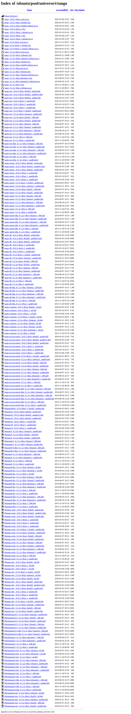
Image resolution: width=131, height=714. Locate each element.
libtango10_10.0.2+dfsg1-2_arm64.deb (20, 422)
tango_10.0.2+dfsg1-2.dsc (14, 29)
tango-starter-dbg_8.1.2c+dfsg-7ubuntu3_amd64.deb (25, 219)
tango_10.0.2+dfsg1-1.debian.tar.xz (18, 39)
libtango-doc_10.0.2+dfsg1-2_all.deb (19, 565)
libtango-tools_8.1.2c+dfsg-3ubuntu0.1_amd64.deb (25, 552)
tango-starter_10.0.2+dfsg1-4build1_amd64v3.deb (24, 166)
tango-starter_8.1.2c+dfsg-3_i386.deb (19, 209)
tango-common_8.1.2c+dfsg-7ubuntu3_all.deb (23, 327)
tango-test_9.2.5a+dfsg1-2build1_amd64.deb (22, 121)
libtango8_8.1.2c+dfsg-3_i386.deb (18, 461)
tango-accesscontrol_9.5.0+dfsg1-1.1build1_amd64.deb (26, 356)
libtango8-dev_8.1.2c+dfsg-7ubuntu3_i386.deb (23, 477)
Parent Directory (11, 16)
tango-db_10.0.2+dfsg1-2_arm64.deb (19, 245)
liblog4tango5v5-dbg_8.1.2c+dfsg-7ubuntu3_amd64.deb (27, 634)
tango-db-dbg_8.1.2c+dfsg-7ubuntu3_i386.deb (23, 287)
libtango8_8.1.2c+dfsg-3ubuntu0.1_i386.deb (22, 454)
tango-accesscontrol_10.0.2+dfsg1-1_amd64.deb (24, 353)
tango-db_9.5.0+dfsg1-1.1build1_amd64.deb (22, 255)
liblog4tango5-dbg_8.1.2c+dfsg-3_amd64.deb (22, 690)
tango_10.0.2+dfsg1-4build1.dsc (17, 23)
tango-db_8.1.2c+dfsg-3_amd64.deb (19, 284)
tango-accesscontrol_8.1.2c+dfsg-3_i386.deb (22, 382)
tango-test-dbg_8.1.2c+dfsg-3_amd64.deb (21, 160)
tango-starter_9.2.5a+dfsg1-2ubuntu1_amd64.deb (24, 186)
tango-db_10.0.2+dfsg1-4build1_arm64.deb (22, 235)
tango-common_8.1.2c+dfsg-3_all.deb (19, 333)
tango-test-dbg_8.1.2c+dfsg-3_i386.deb (20, 157)
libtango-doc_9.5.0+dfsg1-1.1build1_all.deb (22, 572)
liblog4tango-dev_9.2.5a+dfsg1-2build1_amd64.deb (25, 706)
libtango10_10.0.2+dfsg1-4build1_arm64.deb (22, 412)
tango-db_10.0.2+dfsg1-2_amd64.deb (19, 248)
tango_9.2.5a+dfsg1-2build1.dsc (17, 62)
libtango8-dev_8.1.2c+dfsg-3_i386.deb (20, 490)
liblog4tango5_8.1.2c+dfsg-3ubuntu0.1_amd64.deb (25, 641)
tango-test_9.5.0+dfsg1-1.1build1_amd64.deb (22, 111)
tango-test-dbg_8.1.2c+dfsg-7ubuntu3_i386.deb (23, 144)
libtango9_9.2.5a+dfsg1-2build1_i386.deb (21, 435)
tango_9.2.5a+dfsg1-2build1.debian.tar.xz (21, 65)
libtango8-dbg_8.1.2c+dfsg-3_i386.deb (20, 503)
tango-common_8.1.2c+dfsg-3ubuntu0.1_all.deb (23, 330)
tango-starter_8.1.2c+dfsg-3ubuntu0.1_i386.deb (23, 202)
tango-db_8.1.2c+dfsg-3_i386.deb (18, 281)
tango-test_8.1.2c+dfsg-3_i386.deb (18, 137)
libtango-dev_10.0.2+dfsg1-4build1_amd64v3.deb (24, 585)
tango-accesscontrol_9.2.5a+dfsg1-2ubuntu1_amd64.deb (27, 359)
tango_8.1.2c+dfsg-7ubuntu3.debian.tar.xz (21, 75)
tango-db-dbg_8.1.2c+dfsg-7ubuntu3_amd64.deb (24, 291)
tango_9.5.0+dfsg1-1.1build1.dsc (17, 45)
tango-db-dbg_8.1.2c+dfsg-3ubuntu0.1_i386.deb (23, 294)
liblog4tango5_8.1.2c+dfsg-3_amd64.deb (21, 647)
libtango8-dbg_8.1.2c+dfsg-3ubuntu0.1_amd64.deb (25, 500)
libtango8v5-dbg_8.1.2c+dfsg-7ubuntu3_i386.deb (24, 448)
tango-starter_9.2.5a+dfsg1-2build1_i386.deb (22, 189)
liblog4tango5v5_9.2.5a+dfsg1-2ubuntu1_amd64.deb (25, 614)
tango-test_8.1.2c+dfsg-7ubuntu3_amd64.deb (22, 127)
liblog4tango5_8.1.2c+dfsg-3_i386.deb (20, 644)
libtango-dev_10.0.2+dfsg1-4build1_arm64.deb (23, 582)
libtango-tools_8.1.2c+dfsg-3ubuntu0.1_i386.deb (24, 549)
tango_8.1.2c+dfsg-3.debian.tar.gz (18, 88)
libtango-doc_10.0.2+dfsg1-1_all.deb (19, 569)
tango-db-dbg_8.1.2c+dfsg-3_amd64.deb (20, 304)
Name (29, 10)
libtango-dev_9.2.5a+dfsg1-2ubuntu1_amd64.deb (24, 605)
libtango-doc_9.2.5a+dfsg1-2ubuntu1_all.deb (22, 575)
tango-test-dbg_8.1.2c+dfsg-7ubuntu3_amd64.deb (24, 147)
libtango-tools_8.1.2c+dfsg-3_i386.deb (20, 556)
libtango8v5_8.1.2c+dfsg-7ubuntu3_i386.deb (22, 441)
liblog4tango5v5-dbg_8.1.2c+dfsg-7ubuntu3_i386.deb (26, 631)
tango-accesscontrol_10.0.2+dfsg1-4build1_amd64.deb (26, 343)
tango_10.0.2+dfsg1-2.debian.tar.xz (18, 32)
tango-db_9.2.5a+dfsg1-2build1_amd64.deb (22, 265)
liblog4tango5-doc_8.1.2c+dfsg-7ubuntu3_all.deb (24, 650)
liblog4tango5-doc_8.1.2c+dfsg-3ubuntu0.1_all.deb (25, 654)
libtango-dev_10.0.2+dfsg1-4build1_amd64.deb (23, 588)
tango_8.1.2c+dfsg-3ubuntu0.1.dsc (18, 78)
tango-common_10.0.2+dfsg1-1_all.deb (20, 314)
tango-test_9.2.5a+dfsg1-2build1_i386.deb (21, 117)
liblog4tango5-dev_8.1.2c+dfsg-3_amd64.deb (22, 677)
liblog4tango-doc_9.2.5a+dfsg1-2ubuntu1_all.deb (24, 693)
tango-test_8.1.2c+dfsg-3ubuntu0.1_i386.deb (22, 130)
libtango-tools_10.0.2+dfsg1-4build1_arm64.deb (24, 510)
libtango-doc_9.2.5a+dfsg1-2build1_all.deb (21, 579)
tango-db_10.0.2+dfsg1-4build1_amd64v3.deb (23, 238)
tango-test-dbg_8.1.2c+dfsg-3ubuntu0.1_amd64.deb (25, 153)
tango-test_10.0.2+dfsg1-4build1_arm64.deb (22, 91)
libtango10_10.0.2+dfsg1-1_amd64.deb (20, 428)
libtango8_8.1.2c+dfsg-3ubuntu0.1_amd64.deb (23, 458)
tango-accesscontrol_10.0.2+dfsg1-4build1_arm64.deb (26, 336)
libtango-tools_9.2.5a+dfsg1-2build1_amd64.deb (24, 539)
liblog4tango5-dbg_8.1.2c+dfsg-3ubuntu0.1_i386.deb (25, 680)
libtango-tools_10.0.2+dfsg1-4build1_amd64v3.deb (25, 513)
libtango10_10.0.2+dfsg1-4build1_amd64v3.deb (23, 415)
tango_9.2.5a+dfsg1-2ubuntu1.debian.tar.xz (21, 58)
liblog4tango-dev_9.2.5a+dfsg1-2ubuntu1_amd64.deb (26, 700)
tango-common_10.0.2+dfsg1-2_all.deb (20, 310)
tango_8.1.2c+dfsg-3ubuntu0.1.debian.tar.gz (22, 81)
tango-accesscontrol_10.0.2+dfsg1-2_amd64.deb (24, 350)
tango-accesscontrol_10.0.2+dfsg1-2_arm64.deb (23, 346)
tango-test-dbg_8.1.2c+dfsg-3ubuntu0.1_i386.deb (24, 150)
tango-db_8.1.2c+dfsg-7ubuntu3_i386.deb (21, 268)
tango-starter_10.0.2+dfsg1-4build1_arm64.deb (23, 163)
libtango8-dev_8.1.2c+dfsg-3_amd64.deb (21, 493)
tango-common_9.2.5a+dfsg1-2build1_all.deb (22, 323)
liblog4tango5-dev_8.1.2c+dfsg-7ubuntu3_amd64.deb (26, 664)
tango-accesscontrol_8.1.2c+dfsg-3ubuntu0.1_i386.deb (26, 376)
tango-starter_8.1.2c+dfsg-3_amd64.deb (20, 212)
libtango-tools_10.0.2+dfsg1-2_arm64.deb (21, 520)
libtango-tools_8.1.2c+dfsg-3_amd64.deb (21, 559)
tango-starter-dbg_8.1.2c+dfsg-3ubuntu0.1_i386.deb (25, 222)
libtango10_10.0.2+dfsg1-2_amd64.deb (20, 425)
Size (72, 10)
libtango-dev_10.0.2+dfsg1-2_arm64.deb (20, 592)
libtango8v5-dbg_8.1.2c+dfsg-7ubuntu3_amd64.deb (25, 451)
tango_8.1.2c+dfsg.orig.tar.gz (16, 68)
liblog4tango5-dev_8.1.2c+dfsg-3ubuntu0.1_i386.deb (25, 667)
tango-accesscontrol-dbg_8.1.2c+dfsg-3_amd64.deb (25, 405)
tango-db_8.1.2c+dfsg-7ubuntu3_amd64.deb (22, 271)
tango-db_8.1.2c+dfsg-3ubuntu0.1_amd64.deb (23, 278)
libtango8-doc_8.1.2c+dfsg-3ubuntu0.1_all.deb (23, 471)
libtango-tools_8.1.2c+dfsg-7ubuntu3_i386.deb (23, 543)
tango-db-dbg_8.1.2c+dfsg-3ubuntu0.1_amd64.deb (24, 297)
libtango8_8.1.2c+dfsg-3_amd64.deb (19, 464)
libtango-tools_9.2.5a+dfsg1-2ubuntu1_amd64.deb (24, 533)
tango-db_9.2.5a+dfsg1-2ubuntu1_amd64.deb (22, 258)
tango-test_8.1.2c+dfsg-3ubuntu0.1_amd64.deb (23, 134)
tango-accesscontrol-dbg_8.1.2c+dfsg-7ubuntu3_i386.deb (27, 389)
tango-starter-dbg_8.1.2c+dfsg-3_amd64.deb (22, 232)
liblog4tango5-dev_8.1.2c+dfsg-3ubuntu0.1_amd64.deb (26, 670)
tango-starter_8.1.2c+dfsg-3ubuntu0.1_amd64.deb (24, 206)
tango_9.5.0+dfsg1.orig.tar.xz (16, 42)
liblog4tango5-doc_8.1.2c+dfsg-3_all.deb (21, 657)
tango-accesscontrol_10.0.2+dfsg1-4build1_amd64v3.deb (27, 340)
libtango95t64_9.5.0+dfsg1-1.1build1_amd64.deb (24, 408)
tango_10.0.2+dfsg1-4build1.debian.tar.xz (21, 26)
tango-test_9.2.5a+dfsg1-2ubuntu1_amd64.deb (23, 114)
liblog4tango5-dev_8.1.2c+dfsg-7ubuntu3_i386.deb (25, 660)
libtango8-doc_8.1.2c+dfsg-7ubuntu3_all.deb (22, 467)
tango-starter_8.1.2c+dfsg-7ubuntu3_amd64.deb (23, 199)
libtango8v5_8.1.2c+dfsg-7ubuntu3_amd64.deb (23, 444)
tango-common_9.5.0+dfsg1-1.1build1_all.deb (23, 317)
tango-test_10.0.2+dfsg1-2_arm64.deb (19, 101)
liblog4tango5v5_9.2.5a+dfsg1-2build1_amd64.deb (25, 621)
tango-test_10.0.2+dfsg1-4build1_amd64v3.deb (23, 94)
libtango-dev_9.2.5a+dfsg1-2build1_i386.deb (22, 608)
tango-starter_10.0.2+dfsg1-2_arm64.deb (20, 173)
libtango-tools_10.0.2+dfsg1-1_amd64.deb (21, 526)
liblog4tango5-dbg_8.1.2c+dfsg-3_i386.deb (21, 686)
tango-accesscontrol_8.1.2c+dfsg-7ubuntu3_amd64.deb (26, 372)
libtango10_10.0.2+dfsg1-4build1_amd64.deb (22, 418)
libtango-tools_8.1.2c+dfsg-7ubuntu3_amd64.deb (24, 546)
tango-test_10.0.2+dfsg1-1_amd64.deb (20, 108)
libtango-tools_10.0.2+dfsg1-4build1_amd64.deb (24, 516)
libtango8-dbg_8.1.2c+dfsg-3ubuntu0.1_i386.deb (24, 497)
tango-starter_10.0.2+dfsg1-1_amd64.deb (21, 179)
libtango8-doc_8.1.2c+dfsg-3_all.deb (19, 474)
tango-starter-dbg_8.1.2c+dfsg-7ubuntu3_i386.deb (24, 215)
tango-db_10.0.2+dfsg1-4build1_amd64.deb (22, 242)
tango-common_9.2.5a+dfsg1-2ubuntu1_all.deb (23, 320)
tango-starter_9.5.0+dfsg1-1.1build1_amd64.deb (23, 183)
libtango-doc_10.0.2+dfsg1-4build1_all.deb (21, 562)
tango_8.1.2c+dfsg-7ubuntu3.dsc (17, 72)
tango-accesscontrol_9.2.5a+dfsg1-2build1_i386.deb (25, 363)
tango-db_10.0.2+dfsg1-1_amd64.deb (19, 251)
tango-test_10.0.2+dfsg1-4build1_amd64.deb (22, 98)
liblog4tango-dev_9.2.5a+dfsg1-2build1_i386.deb (24, 703)
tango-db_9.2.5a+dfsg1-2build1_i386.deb (21, 261)
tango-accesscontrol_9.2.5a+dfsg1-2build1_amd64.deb (26, 366)
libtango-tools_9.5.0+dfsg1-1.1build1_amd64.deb (24, 529)
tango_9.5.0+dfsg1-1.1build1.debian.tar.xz (21, 49)
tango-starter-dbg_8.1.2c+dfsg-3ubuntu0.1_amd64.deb (26, 225)
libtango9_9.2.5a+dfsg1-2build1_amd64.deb (22, 438)
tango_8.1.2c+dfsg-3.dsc (14, 85)
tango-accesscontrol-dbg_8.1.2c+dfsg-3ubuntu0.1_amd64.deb (29, 399)
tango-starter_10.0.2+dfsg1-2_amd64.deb (21, 176)
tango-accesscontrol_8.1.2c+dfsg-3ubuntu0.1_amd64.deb (27, 379)
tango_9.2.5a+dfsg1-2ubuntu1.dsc (18, 55)
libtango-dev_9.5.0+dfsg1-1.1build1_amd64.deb (23, 601)
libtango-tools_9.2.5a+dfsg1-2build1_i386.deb (23, 536)
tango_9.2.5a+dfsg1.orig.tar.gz (16, 52)
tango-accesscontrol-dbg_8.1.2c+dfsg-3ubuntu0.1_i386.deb (28, 395)
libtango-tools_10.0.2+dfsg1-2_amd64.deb (21, 523)
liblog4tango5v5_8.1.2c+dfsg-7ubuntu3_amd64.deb (25, 628)
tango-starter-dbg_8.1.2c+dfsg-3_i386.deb (21, 229)
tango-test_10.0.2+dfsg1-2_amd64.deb (20, 104)
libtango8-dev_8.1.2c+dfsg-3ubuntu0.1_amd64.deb (25, 487)
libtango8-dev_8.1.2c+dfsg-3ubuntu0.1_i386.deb (24, 484)
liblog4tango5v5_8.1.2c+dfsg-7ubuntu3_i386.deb (24, 624)
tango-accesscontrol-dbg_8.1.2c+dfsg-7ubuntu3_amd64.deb (28, 392)
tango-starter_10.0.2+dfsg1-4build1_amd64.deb (23, 170)
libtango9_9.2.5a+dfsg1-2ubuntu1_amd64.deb (23, 431)
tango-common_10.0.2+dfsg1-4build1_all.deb (22, 307)
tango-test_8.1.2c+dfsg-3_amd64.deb (19, 140)
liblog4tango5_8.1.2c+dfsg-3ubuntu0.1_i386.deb (24, 637)
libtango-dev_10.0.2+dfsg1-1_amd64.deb (21, 598)
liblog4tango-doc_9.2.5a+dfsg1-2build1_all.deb (23, 696)
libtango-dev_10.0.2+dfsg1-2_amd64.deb (21, 595)
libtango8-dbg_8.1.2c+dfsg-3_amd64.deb (21, 507)
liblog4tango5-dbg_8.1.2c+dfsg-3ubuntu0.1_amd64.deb (26, 683)
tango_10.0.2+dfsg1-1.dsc (14, 36)
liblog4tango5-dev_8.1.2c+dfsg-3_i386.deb (21, 673)
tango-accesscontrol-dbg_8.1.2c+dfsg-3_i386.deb (24, 402)
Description (80, 10)
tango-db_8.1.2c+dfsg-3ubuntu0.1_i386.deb (22, 274)
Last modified (62, 10)
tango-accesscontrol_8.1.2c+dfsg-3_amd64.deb (23, 386)
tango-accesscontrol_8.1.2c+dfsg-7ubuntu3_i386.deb (25, 369)
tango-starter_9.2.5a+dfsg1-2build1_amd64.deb (23, 193)
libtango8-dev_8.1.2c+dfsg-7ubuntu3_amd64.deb (24, 480)
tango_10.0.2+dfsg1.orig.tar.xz (16, 19)
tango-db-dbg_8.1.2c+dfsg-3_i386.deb (19, 301)
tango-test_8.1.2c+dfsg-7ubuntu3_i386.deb (21, 124)
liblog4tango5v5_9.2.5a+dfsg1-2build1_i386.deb (24, 618)
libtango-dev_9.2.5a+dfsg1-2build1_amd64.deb (23, 611)
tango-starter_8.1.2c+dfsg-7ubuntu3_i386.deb (22, 196)
